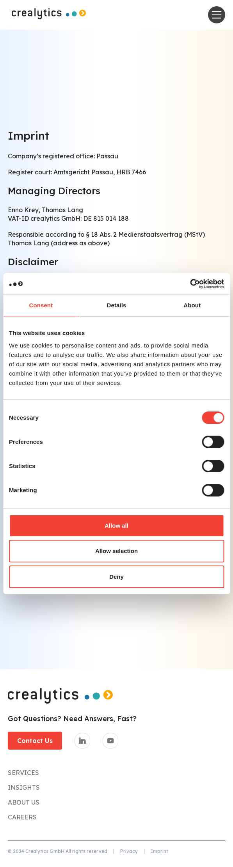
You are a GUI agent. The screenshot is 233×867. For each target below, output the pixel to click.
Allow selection (116, 551)
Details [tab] (116, 305)
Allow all (116, 525)
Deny (116, 576)
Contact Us (35, 741)
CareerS (22, 817)
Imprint (159, 851)
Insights (24, 787)
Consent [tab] (41, 305)
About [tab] (192, 305)
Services (23, 773)
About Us (23, 802)
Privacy (129, 851)
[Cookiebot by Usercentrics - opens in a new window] (190, 284)
